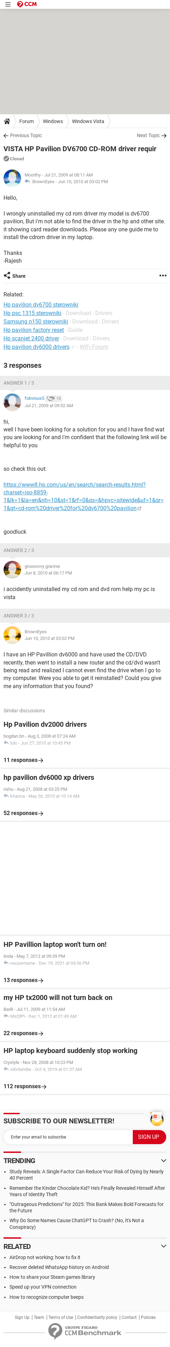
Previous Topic (26, 135)
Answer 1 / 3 (19, 383)
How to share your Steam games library (52, 1277)
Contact (129, 1317)
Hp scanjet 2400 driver (31, 338)
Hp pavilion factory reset (34, 330)
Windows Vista (88, 121)
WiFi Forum (94, 347)
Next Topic (148, 135)
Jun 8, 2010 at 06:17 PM (48, 573)
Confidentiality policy (97, 1317)
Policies (148, 1317)
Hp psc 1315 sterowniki (32, 313)
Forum (26, 121)
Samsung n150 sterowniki (36, 321)
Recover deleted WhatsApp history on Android (59, 1267)
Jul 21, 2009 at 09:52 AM (49, 405)
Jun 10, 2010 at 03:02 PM (83, 181)
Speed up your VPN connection (43, 1287)
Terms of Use (60, 1317)
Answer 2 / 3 (19, 550)
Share (19, 276)
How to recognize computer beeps (46, 1297)
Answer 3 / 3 (19, 615)
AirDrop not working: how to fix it (44, 1257)
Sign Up (22, 1317)
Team (39, 1317)
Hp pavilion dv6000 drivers (37, 347)
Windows (53, 121)
